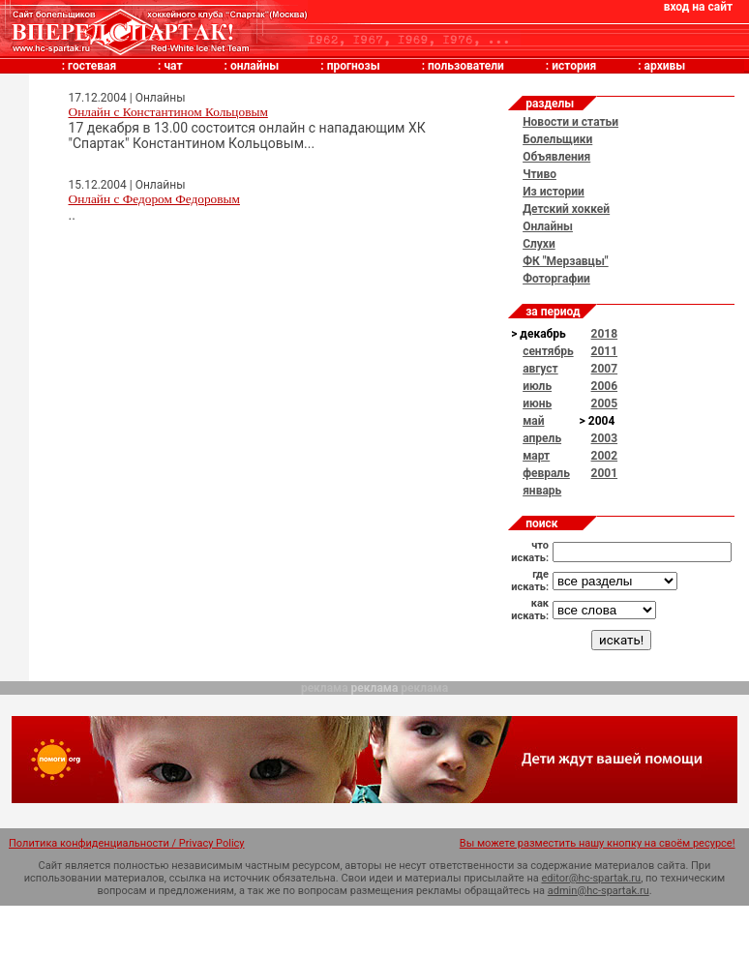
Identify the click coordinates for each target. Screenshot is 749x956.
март (536, 456)
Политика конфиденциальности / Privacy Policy (127, 843)
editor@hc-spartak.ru (592, 878)
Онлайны (548, 226)
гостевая (92, 66)
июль (537, 386)
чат (173, 66)
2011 (604, 351)
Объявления (556, 157)
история (574, 66)
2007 (604, 368)
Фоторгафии (556, 278)
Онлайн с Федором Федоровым (154, 199)
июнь (537, 403)
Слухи (539, 244)
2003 (604, 438)
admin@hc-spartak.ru (598, 890)
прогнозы (353, 66)
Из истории (553, 191)
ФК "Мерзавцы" (566, 261)
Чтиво (539, 174)
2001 (604, 473)
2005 (604, 403)
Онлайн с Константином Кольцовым (168, 112)
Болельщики (557, 139)
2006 (604, 386)
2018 (604, 334)
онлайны (254, 66)
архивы (665, 66)
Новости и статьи (570, 122)
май (533, 421)
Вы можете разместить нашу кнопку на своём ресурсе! (597, 843)
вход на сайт (698, 7)
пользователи (466, 66)
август (540, 368)
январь (542, 490)
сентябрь (548, 351)
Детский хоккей (566, 209)
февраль (546, 473)
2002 (604, 456)
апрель (542, 438)
